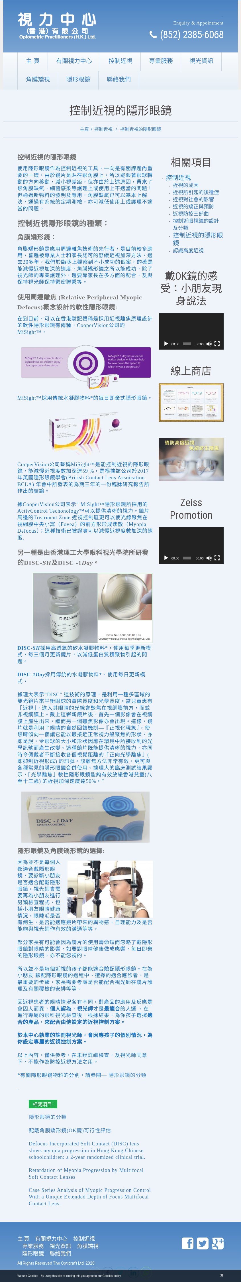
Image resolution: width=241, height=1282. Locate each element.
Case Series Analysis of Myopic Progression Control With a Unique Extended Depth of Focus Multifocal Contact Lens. (90, 1196)
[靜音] (209, 344)
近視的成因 (186, 185)
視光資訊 (201, 61)
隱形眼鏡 (78, 79)
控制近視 (120, 61)
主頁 (84, 129)
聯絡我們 (119, 79)
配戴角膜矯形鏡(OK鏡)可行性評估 (70, 1130)
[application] (191, 331)
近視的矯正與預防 (193, 207)
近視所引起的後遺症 (196, 192)
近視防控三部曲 (191, 214)
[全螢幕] (217, 344)
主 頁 (33, 61)
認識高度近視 (188, 250)
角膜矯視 (38, 79)
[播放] (166, 344)
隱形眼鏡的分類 (127, 1075)
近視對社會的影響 (193, 199)
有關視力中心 (74, 61)
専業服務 (161, 61)
